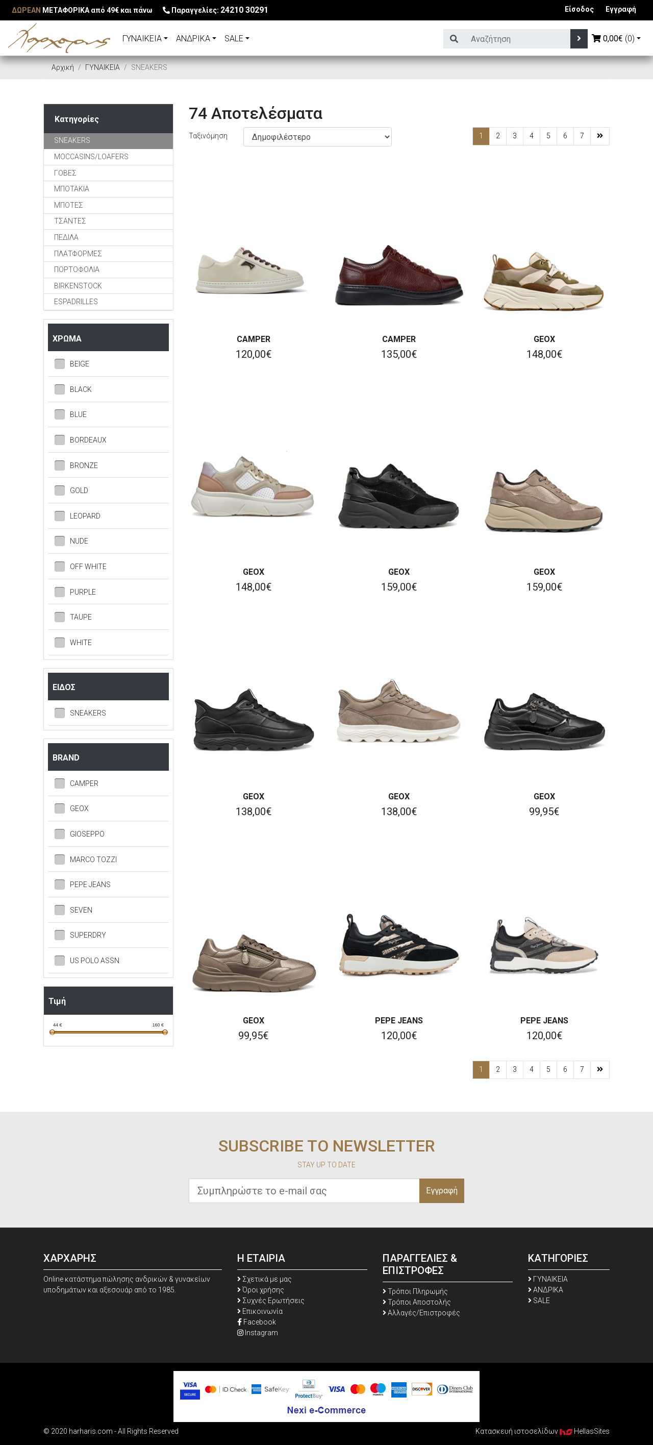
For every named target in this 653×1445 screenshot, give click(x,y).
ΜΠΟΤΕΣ (68, 205)
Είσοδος (579, 9)
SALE (233, 38)
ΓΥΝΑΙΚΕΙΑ (142, 38)
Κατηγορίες (77, 119)
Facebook (256, 1322)
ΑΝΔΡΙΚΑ (193, 38)
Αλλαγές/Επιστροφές (421, 1313)
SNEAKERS (72, 140)
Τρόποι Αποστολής (417, 1302)
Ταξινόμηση (208, 136)
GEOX (544, 339)
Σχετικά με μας (264, 1279)
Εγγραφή (621, 9)
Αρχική (63, 67)
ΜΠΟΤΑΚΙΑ (71, 189)
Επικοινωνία (260, 1311)
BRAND (66, 758)
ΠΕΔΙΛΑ (66, 237)
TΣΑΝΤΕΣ (70, 221)
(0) (613, 38)
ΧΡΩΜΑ (67, 339)
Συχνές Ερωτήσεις (271, 1300)
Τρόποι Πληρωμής (415, 1291)
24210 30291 (244, 10)
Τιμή (57, 1001)
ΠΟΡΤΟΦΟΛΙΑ (76, 269)
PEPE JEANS (399, 1020)
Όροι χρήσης (260, 1290)
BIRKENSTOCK (78, 286)
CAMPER (253, 339)
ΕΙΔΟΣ (64, 687)
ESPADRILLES (76, 302)
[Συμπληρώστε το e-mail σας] (304, 1191)
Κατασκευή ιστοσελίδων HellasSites (542, 1431)
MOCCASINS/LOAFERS (91, 157)
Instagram (257, 1333)
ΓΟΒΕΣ (65, 173)
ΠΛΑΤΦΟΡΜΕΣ (78, 254)
